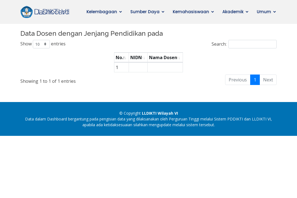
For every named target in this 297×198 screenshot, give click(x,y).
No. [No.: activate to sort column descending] (119, 57)
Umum (264, 12)
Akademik (233, 12)
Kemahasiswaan (191, 12)
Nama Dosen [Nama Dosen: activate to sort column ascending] (163, 57)
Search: (244, 44)
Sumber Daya (145, 12)
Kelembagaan (102, 12)
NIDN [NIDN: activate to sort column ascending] (136, 57)
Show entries (43, 44)
